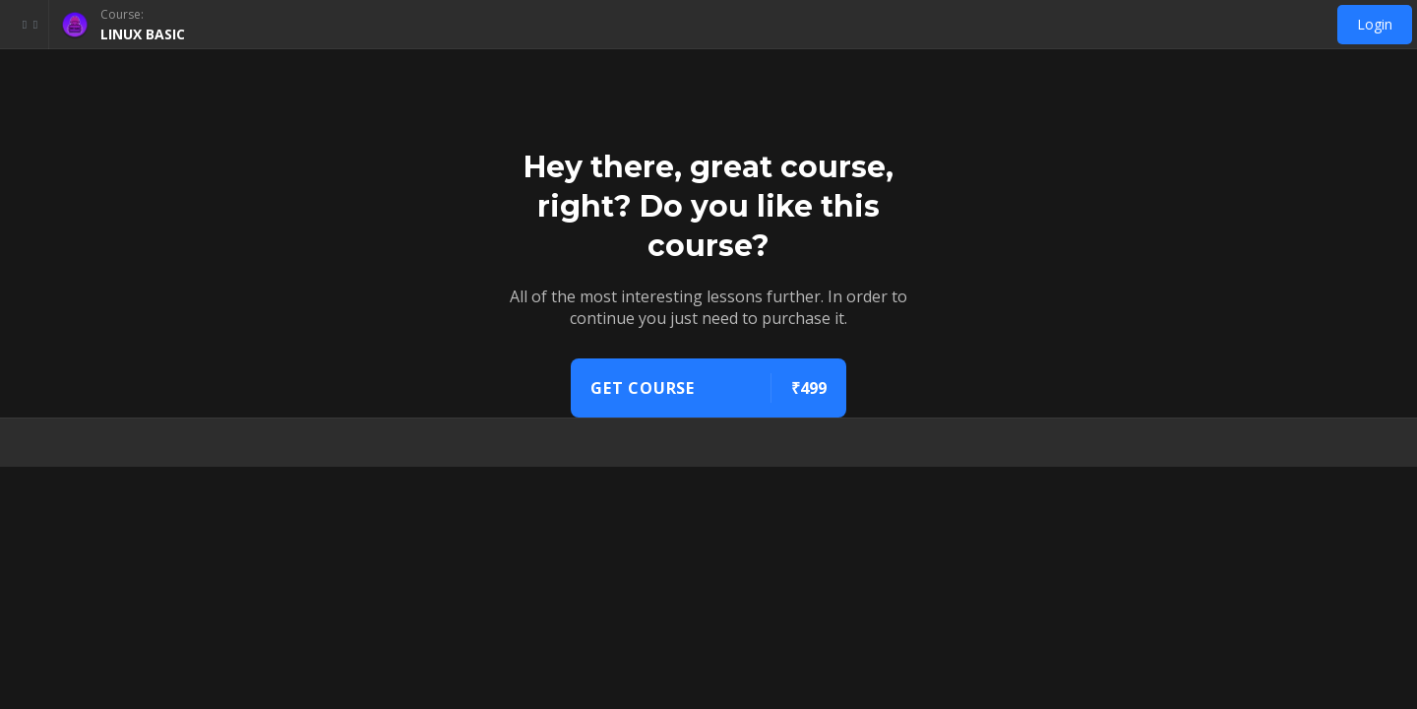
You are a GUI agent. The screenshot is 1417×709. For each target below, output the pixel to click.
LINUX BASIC (142, 34)
